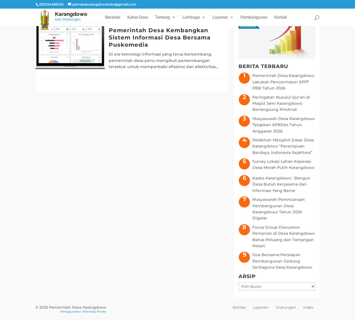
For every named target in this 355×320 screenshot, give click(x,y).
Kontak (280, 17)
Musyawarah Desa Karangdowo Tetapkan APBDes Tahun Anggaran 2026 (283, 125)
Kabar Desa (137, 17)
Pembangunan (253, 17)
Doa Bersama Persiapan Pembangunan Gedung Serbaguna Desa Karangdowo (282, 261)
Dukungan (286, 307)
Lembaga (191, 17)
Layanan (220, 17)
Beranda (112, 17)
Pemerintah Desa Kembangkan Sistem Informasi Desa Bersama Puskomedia (160, 37)
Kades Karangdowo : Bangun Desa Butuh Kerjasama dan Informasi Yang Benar (281, 184)
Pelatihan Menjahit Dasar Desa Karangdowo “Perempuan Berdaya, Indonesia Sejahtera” (283, 146)
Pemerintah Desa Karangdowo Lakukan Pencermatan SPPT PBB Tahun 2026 (283, 82)
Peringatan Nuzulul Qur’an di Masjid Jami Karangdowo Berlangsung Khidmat (281, 103)
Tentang (162, 17)
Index (308, 307)
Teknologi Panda (94, 311)
